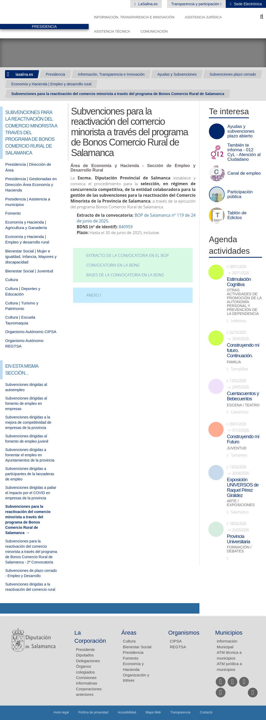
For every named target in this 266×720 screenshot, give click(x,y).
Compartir (6, 608)
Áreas (128, 632)
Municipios (229, 632)
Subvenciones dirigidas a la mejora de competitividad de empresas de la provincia (28, 422)
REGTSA (178, 647)
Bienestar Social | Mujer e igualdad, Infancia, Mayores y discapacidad (31, 257)
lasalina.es (24, 74)
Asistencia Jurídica (203, 17)
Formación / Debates (239, 549)
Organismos (183, 632)
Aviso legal (61, 712)
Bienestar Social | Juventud (29, 271)
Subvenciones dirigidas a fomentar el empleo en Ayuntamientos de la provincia (29, 455)
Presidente (85, 649)
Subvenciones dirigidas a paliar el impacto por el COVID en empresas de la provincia (30, 492)
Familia (234, 362)
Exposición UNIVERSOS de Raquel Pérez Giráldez (242, 487)
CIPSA (176, 641)
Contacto (206, 712)
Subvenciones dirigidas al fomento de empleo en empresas (26, 403)
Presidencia (55, 74)
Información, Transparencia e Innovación (134, 17)
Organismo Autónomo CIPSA (30, 331)
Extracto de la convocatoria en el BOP (127, 255)
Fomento (13, 213)
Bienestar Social (137, 647)
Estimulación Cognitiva (239, 282)
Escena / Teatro (243, 405)
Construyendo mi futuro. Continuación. (243, 350)
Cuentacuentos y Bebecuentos (243, 396)
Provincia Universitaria (238, 539)
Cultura (11, 279)
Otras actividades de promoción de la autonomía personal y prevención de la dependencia (244, 302)
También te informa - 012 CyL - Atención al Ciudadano (243, 152)
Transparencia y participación (195, 4)
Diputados (85, 655)
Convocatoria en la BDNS (113, 265)
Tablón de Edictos (237, 215)
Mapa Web (153, 712)
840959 (126, 227)
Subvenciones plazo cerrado (232, 74)
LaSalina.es (147, 4)
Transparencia (180, 712)
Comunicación (154, 31)
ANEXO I (93, 295)
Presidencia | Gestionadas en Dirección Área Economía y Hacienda (31, 184)
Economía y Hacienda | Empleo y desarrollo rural (51, 84)
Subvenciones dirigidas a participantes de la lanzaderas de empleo (29, 474)
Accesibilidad (127, 712)
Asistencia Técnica (112, 31)
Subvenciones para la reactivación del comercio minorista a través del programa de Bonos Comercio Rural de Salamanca (117, 94)
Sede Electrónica (247, 4)
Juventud (237, 448)
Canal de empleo (244, 173)
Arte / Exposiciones (241, 503)
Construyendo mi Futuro (243, 439)
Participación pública (240, 194)
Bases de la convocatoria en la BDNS (125, 275)
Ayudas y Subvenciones (177, 74)
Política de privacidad (93, 712)
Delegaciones (88, 661)
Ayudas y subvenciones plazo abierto (240, 131)
